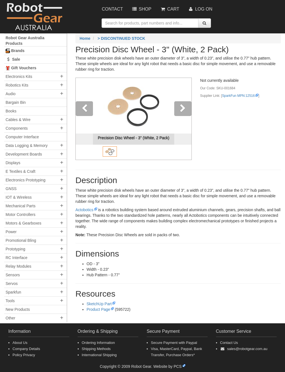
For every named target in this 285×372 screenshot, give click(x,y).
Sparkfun (13, 292)
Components (17, 128)
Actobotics (84, 210)
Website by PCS (167, 366)
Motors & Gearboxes (23, 223)
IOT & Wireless (19, 197)
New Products (18, 309)
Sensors (13, 275)
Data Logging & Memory (27, 145)
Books (11, 111)
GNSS (11, 188)
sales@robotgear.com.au (247, 349)
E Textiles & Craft (20, 171)
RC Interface (17, 257)
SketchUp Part (99, 304)
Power (11, 232)
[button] (84, 119)
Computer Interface (22, 137)
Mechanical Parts (20, 206)
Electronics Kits (19, 76)
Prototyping (15, 249)
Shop (141, 9)
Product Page (98, 309)
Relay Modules (18, 266)
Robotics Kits (17, 85)
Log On (200, 9)
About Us (20, 343)
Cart (169, 9)
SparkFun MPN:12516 (238, 96)
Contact (112, 9)
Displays (13, 163)
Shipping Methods (96, 349)
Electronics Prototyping (25, 180)
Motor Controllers (20, 214)
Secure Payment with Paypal (174, 343)
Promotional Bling (21, 240)
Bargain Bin (16, 102)
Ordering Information (98, 343)
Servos (12, 283)
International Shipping (99, 355)
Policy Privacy (24, 355)
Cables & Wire (18, 119)
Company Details (26, 349)
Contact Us (229, 343)
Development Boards (24, 154)
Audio (11, 94)
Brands (15, 50)
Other (10, 318)
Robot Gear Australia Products (25, 41)
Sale (13, 59)
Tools (10, 301)
